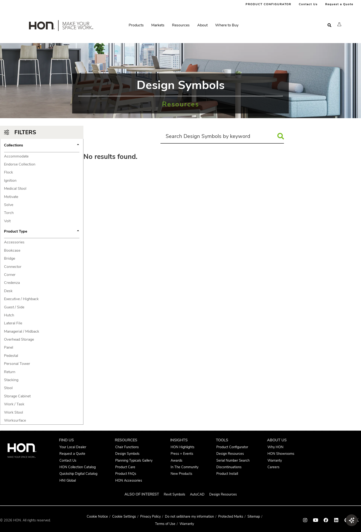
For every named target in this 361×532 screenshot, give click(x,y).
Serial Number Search (233, 460)
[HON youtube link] (315, 520)
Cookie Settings (124, 516)
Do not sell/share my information (189, 516)
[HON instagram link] (305, 520)
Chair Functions (127, 447)
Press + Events (182, 453)
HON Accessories (128, 480)
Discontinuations (229, 467)
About (202, 25)
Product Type (41, 232)
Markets (157, 25)
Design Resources (230, 453)
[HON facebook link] (325, 520)
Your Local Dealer (72, 447)
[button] (339, 24)
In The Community (184, 467)
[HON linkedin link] (336, 520)
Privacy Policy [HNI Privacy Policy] (150, 516)
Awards (176, 460)
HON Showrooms (280, 453)
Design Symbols (127, 453)
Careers (273, 467)
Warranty (274, 460)
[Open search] (329, 25)
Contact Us (308, 4)
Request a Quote (339, 4)
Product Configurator (232, 447)
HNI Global (67, 480)
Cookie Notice (97, 516)
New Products (181, 473)
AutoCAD (197, 494)
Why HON (275, 447)
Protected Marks (230, 516)
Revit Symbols (174, 494)
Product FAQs (125, 473)
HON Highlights (182, 447)
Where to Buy (226, 25)
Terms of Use (165, 523)
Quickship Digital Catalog (78, 473)
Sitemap (253, 516)
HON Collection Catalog (77, 467)
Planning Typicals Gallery (133, 460)
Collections (41, 146)
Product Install (227, 473)
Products (136, 25)
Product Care (125, 467)
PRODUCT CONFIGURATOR (268, 4)
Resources (181, 25)
